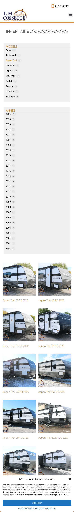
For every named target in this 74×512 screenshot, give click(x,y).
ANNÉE (10, 110)
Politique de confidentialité (45, 509)
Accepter (37, 503)
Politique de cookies (26, 509)
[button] (69, 479)
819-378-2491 (62, 6)
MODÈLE (11, 46)
